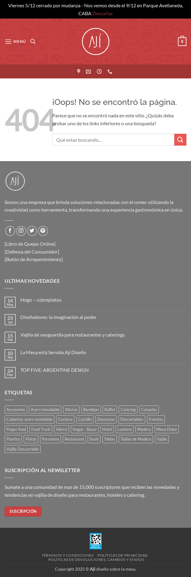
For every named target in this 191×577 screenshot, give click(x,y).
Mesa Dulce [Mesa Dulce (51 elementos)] (166, 429)
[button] (15, 41)
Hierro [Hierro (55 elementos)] (61, 429)
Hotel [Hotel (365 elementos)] (107, 429)
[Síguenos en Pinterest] (43, 231)
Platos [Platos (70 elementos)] (31, 439)
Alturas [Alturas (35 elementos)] (71, 409)
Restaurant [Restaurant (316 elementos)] (74, 439)
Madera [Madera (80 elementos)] (144, 429)
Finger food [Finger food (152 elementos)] (16, 429)
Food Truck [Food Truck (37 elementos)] (40, 429)
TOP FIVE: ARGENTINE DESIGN (54, 370)
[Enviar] (180, 140)
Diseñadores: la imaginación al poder (58, 317)
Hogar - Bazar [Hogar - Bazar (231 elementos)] (85, 429)
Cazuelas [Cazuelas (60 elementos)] (149, 409)
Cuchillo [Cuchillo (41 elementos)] (85, 419)
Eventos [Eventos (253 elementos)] (156, 419)
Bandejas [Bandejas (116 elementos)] (91, 409)
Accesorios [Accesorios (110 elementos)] (15, 409)
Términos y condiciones (68, 555)
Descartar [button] (102, 13)
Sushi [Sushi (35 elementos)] (94, 439)
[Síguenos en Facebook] (10, 231)
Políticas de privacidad (122, 555)
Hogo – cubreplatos (40, 299)
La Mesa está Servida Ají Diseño (53, 352)
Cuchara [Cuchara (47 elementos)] (65, 419)
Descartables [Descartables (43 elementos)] (131, 419)
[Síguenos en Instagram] (21, 231)
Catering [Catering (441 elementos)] (128, 409)
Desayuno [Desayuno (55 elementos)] (106, 419)
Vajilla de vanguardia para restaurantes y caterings (72, 334)
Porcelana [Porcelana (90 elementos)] (50, 439)
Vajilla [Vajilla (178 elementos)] (162, 439)
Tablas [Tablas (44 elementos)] (109, 439)
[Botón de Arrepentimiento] (34, 259)
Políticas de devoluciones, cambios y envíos (96, 559)
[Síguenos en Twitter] (32, 231)
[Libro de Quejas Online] (30, 244)
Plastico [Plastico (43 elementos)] (13, 439)
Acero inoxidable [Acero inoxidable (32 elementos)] (45, 409)
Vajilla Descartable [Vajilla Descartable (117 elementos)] (22, 449)
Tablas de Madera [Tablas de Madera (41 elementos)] (136, 439)
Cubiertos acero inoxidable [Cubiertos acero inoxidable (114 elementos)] (29, 419)
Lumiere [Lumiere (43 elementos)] (125, 429)
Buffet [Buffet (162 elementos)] (109, 409)
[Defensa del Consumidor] (32, 251)
